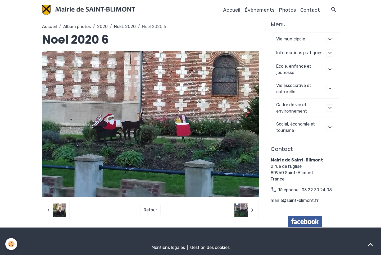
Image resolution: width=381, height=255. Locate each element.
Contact (310, 10)
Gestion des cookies (210, 247)
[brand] (89, 10)
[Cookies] (11, 244)
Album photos (77, 26)
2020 (102, 26)
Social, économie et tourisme (295, 127)
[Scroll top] (370, 244)
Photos (287, 10)
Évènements (259, 10)
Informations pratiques (299, 52)
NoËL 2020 (125, 26)
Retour (150, 209)
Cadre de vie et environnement (291, 108)
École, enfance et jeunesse (293, 69)
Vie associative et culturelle (293, 88)
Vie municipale (290, 38)
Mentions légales (168, 247)
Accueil (231, 10)
